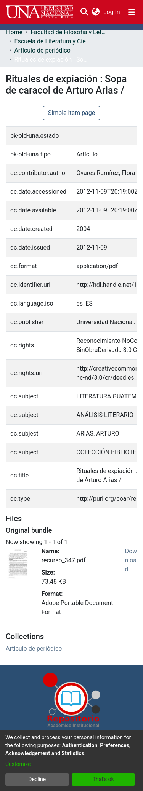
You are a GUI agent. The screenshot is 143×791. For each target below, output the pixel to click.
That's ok (103, 779)
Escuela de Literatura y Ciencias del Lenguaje (52, 41)
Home (14, 32)
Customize (18, 764)
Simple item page (71, 112)
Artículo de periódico (42, 50)
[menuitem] (95, 12)
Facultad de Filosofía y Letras (69, 32)
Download (131, 560)
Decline (37, 779)
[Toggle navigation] (131, 12)
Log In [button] (112, 12)
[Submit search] (84, 12)
